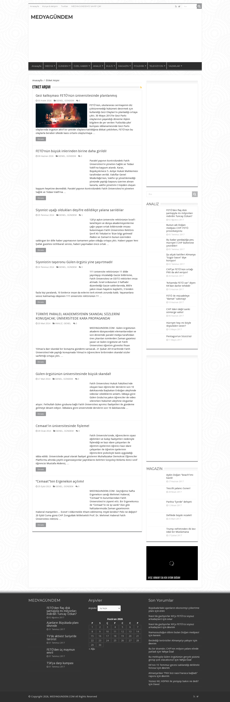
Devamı (41, 139)
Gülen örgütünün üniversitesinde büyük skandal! (73, 374)
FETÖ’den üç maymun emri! (61, 651)
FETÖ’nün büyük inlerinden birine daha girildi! (71, 151)
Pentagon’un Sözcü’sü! (179, 336)
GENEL (59, 100)
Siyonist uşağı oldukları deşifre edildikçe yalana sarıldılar (80, 210)
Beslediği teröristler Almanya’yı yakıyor (170, 640)
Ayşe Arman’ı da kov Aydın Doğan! (164, 578)
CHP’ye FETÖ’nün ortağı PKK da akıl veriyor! (179, 271)
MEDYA (49, 66)
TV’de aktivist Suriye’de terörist (61, 638)
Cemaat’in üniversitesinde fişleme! (62, 426)
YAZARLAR (174, 66)
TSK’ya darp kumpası (60, 663)
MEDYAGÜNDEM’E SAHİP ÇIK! (86, 6)
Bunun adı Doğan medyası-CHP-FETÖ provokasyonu (177, 227)
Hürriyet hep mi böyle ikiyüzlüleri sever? (178, 324)
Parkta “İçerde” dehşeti (179, 501)
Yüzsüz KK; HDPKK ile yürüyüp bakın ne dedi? (174, 681)
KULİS (109, 66)
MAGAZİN (123, 66)
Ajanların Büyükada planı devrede (62, 624)
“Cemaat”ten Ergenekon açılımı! (60, 481)
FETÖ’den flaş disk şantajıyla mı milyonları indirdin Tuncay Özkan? (179, 213)
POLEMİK (139, 66)
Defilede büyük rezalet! (179, 515)
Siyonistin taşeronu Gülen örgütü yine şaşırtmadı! (74, 262)
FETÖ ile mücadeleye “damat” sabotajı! (178, 297)
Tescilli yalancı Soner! (178, 488)
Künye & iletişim (50, 6)
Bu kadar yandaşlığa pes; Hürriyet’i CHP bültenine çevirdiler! (180, 242)
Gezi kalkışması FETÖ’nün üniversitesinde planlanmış (76, 96)
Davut (156, 684)
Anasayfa (34, 6)
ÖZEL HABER (81, 66)
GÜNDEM (63, 66)
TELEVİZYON (156, 66)
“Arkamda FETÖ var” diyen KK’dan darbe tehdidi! (180, 284)
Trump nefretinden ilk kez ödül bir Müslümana (180, 530)
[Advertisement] (138, 35)
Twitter (64, 6)
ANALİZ (97, 66)
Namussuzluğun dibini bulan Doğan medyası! (174, 632)
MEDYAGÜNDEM (52, 17)
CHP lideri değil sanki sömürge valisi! (178, 311)
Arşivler (92, 608)
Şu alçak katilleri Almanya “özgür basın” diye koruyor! (180, 257)
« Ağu (92, 648)
